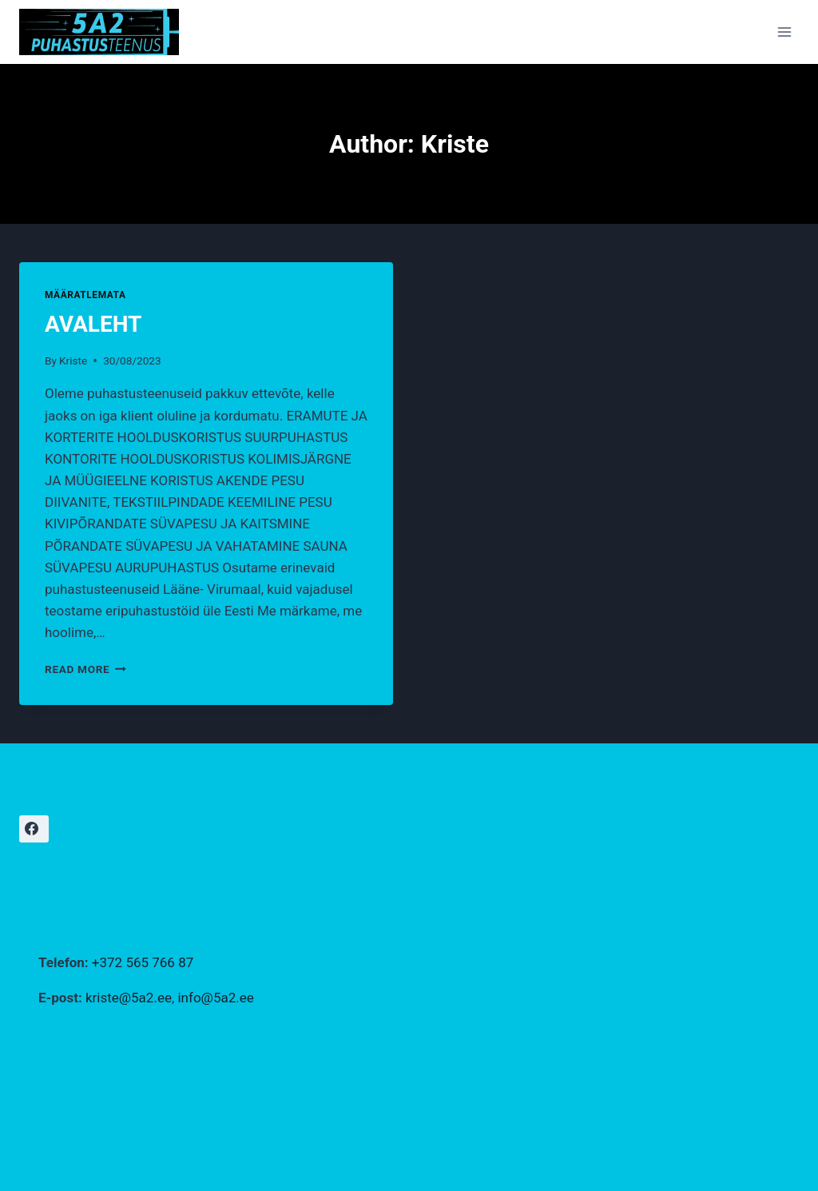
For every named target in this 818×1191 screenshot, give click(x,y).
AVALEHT (93, 324)
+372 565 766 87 (142, 962)
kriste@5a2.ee (128, 998)
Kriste (73, 360)
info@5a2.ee (215, 998)
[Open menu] (784, 31)
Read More (85, 669)
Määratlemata (85, 295)
